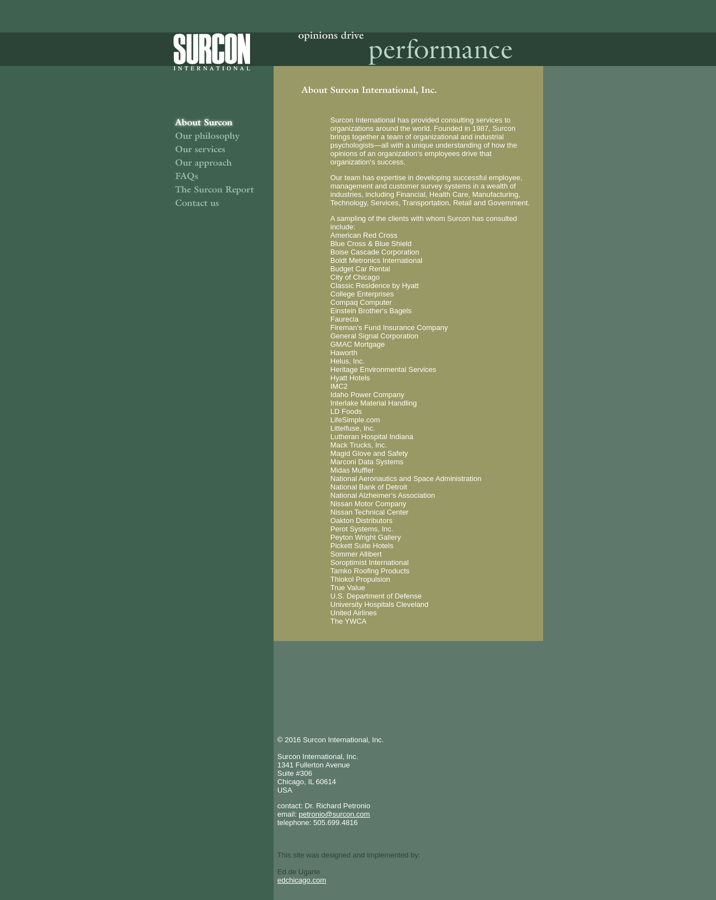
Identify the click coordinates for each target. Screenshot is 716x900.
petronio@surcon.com (334, 814)
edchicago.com (301, 880)
